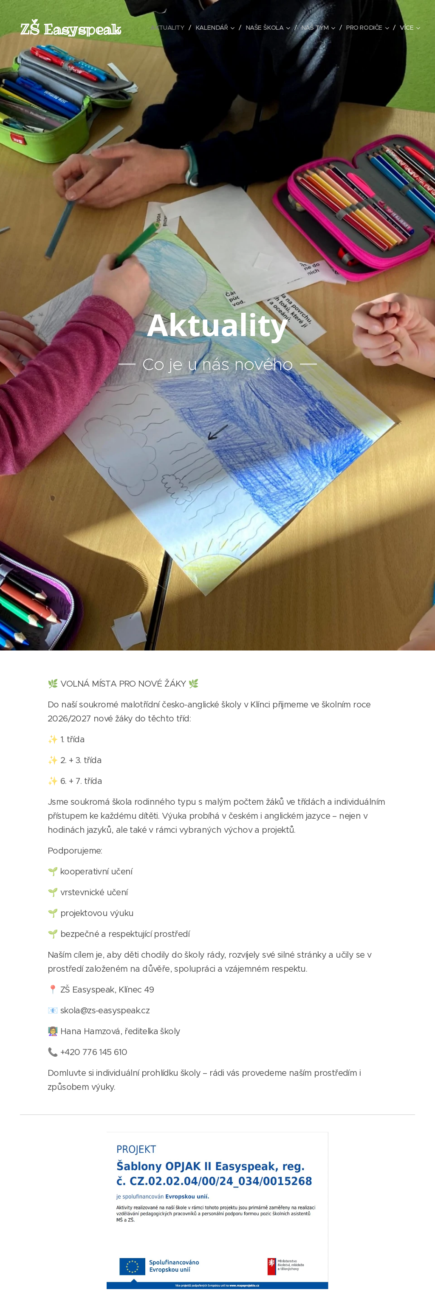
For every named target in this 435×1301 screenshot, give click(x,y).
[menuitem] (218, 27)
